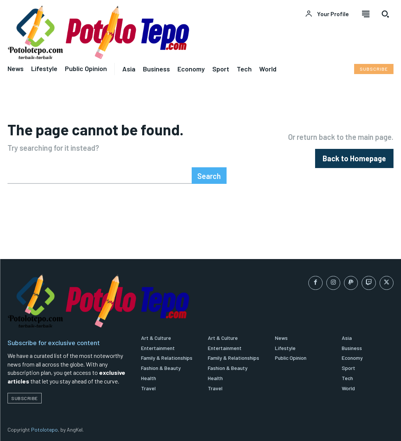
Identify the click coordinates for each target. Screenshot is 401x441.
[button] (385, 14)
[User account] (327, 14)
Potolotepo (44, 429)
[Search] (209, 175)
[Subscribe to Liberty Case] (373, 69)
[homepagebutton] (354, 158)
